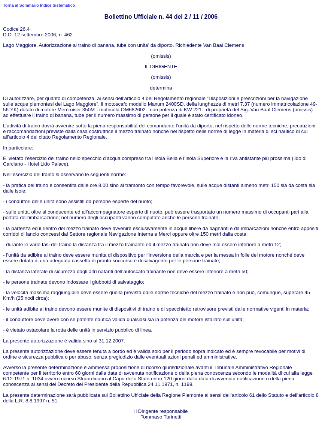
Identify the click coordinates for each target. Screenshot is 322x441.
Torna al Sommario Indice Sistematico (39, 5)
